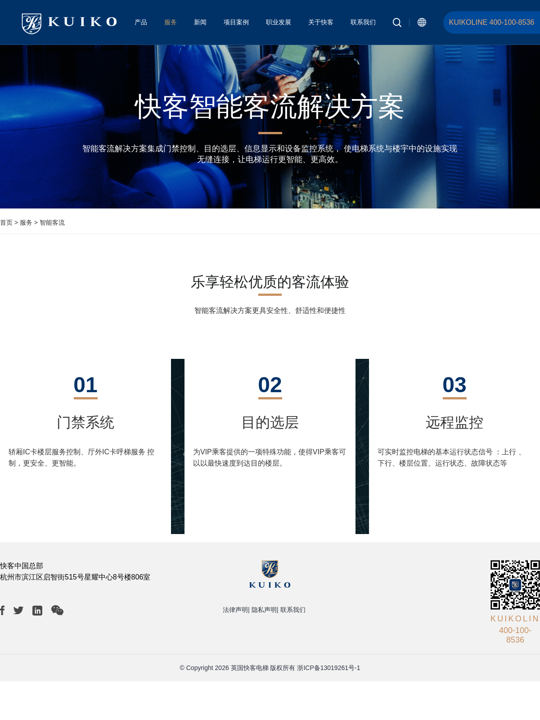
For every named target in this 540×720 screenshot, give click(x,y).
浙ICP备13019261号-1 (328, 667)
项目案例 (236, 22)
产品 (141, 22)
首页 (6, 222)
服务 (170, 22)
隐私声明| (265, 609)
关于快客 (320, 22)
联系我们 (363, 22)
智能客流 (52, 222)
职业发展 (278, 22)
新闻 (200, 22)
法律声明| (236, 609)
